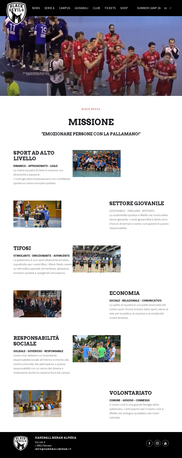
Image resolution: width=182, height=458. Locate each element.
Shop (124, 8)
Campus (64, 8)
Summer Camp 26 (149, 8)
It (170, 8)
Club (96, 8)
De (165, 8)
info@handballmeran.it (53, 448)
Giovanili (81, 8)
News (36, 8)
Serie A (49, 8)
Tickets (110, 8)
